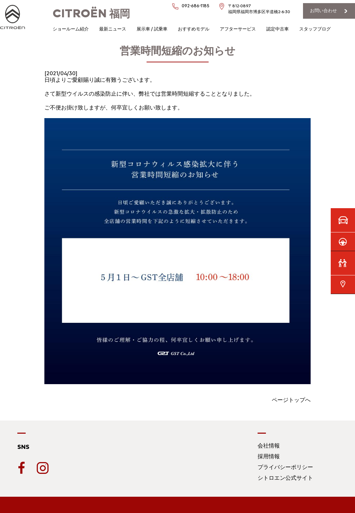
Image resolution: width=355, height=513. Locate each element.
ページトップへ (291, 400)
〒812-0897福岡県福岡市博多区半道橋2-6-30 (259, 8)
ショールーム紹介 (71, 29)
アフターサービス (238, 29)
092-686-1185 (195, 5)
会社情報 (269, 445)
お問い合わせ (323, 10)
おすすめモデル (193, 29)
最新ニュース (112, 29)
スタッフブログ (315, 29)
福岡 (91, 13)
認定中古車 (277, 29)
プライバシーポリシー (285, 467)
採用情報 (269, 456)
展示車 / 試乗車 (152, 29)
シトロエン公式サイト (285, 478)
